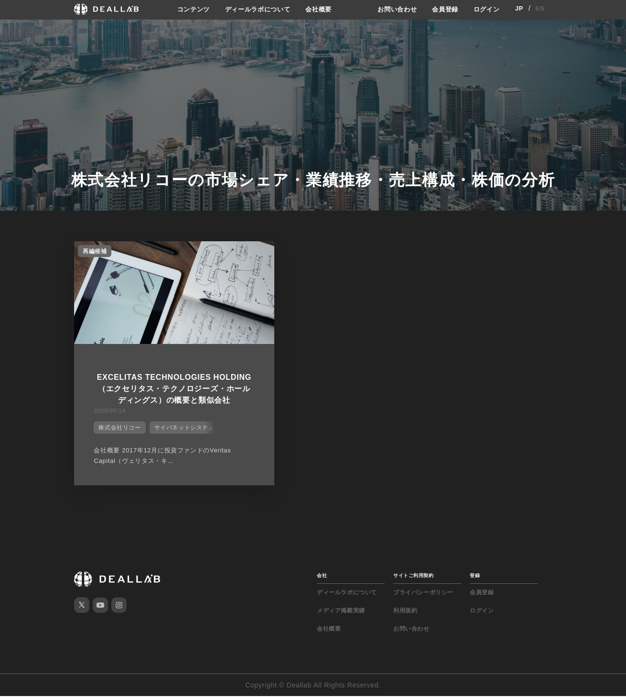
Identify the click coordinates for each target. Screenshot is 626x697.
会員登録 (442, 9)
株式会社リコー (115, 432)
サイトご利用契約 (413, 576)
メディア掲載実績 (341, 611)
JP (519, 9)
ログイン (486, 9)
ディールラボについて (254, 9)
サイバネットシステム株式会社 (192, 432)
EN (540, 9)
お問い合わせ (392, 9)
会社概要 (319, 9)
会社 (322, 576)
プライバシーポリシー (423, 593)
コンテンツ (186, 9)
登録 (475, 576)
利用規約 (405, 611)
